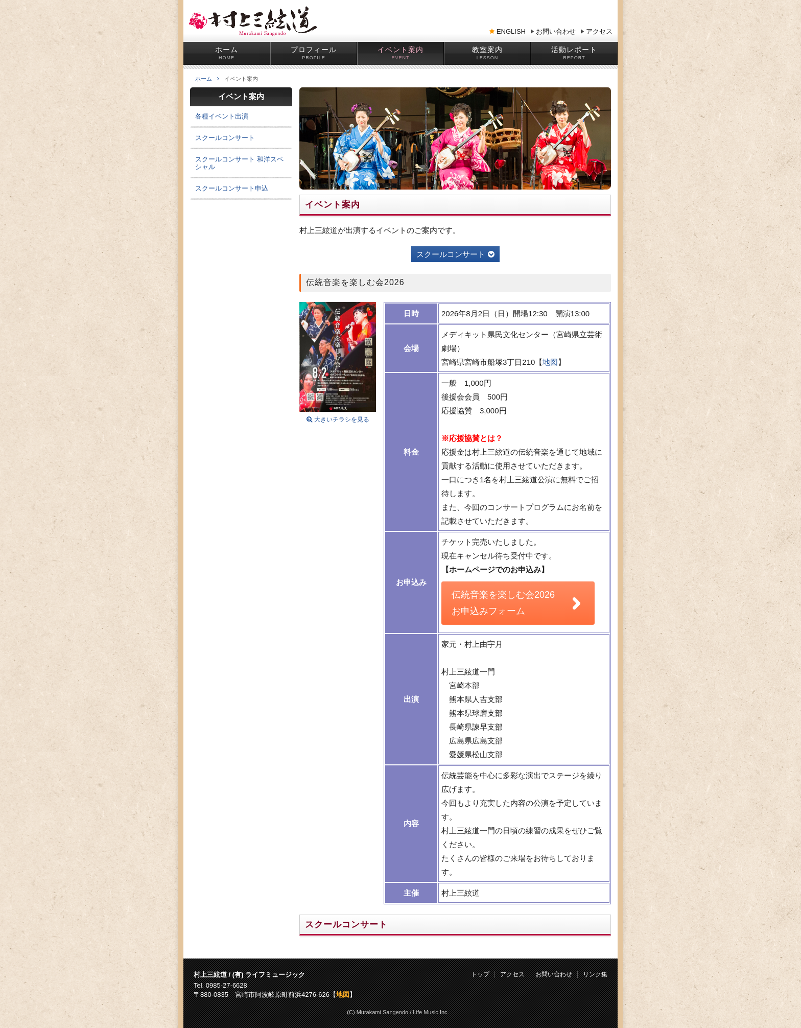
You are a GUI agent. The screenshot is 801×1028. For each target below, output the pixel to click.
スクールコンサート (455, 254)
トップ (480, 974)
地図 (550, 362)
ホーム (226, 49)
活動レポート (574, 49)
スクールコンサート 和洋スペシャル (239, 162)
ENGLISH (511, 31)
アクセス (599, 31)
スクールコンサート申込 (231, 188)
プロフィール (314, 49)
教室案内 (487, 49)
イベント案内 (400, 49)
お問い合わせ (556, 31)
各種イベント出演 (221, 116)
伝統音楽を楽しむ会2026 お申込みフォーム (503, 603)
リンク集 (595, 974)
